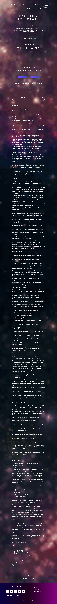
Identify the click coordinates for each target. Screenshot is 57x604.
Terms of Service (37, 591)
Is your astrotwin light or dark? (28, 91)
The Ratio (15, 456)
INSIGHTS (27, 9)
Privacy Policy (37, 589)
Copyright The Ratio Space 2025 (28, 600)
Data (24, 4)
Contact (35, 587)
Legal (35, 593)
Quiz (22, 77)
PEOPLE (35, 4)
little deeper (22, 175)
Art (35, 77)
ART (17, 9)
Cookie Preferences (38, 595)
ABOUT (39, 9)
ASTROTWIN (13, 4)
